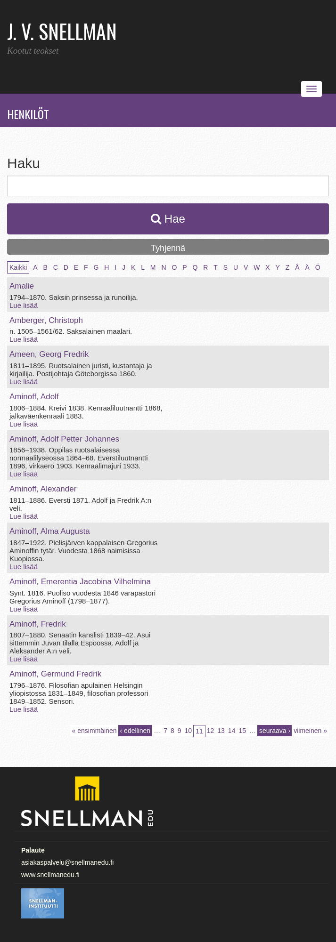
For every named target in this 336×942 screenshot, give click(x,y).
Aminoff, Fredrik (37, 624)
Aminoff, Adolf (34, 396)
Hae (168, 218)
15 (242, 730)
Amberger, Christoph (46, 320)
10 (188, 730)
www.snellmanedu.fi (50, 874)
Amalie (21, 286)
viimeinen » (310, 730)
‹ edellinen (135, 730)
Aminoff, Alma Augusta (49, 531)
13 (221, 730)
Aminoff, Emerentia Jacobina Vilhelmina (80, 581)
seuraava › (274, 730)
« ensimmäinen (94, 730)
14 (232, 730)
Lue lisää (23, 305)
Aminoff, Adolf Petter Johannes (64, 439)
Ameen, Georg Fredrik (49, 354)
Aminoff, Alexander (42, 488)
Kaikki (18, 267)
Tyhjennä (168, 248)
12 (210, 730)
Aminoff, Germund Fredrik (55, 673)
